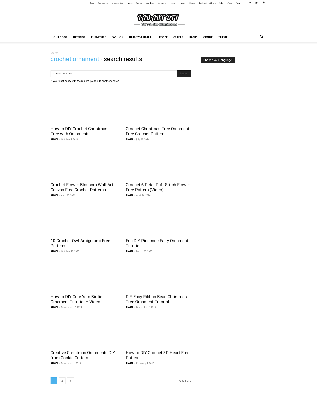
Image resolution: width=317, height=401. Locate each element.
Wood (229, 3)
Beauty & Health (141, 37)
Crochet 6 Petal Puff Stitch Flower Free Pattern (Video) (158, 187)
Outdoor (60, 37)
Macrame (162, 3)
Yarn (238, 3)
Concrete (103, 3)
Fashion (118, 37)
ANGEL (54, 139)
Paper (182, 3)
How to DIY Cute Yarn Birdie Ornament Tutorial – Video (76, 299)
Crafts (178, 37)
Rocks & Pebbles (207, 3)
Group (208, 37)
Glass (139, 3)
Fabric (129, 3)
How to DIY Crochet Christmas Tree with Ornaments (79, 131)
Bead (92, 3)
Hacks (193, 37)
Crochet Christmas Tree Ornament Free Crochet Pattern (157, 131)
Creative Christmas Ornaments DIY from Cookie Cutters (83, 355)
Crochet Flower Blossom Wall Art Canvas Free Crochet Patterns (82, 187)
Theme (222, 37)
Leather (150, 3)
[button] (261, 37)
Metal (173, 3)
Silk (221, 3)
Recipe (163, 37)
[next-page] (70, 380)
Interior (79, 37)
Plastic (192, 3)
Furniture (98, 37)
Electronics (117, 3)
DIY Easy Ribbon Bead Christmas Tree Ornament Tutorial (156, 299)
